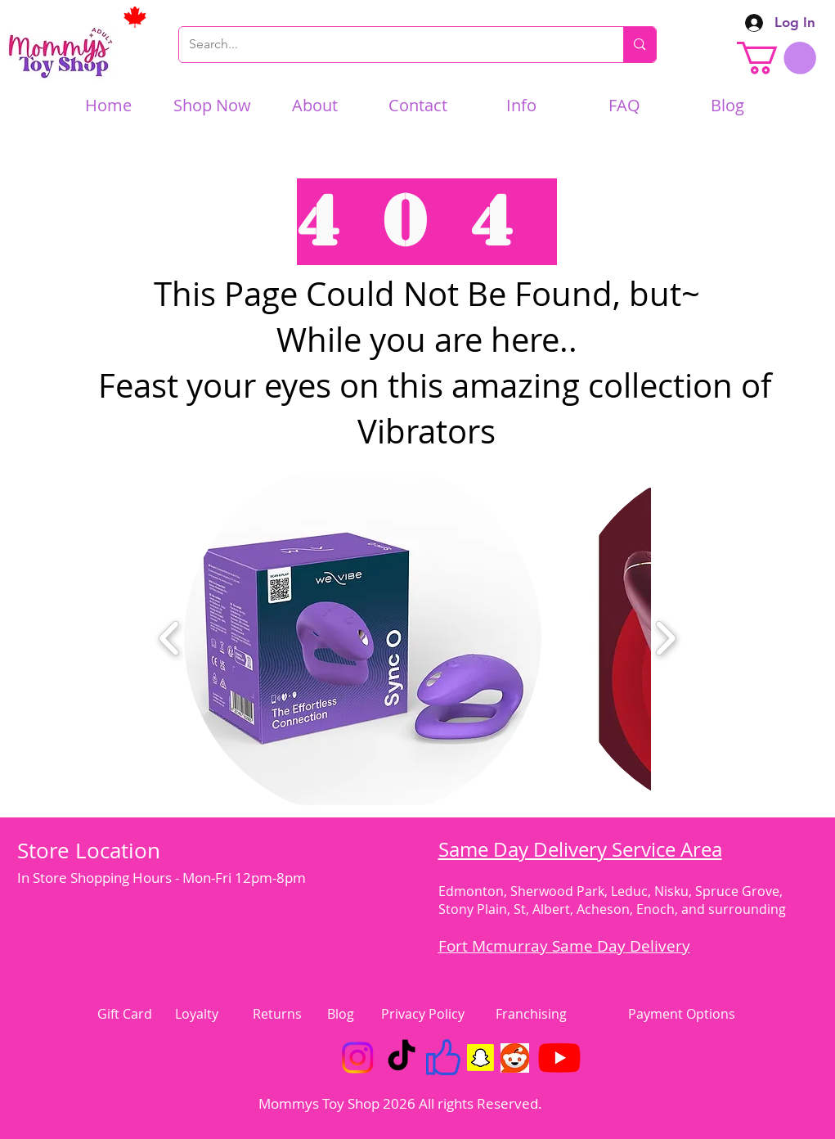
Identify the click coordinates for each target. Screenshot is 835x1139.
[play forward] (665, 638)
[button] (362, 638)
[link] (776, 58)
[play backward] (169, 638)
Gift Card (124, 1014)
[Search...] (389, 44)
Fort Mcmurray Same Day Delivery (564, 946)
